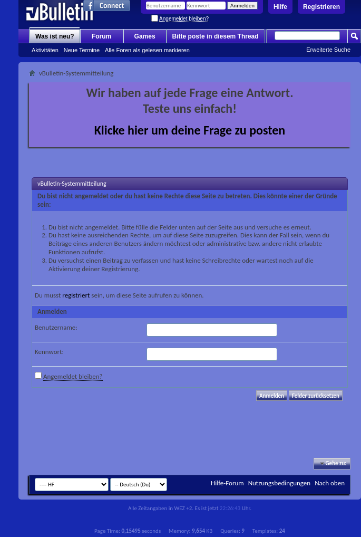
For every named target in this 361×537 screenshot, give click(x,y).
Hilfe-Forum (227, 483)
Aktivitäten (45, 50)
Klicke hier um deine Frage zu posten (190, 130)
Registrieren (321, 7)
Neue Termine (82, 50)
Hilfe (280, 7)
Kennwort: (49, 352)
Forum (101, 36)
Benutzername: (56, 327)
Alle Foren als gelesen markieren (147, 50)
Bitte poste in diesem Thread (215, 36)
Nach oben (330, 483)
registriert (76, 295)
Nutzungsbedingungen (279, 483)
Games (144, 36)
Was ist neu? (54, 36)
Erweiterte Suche (328, 49)
